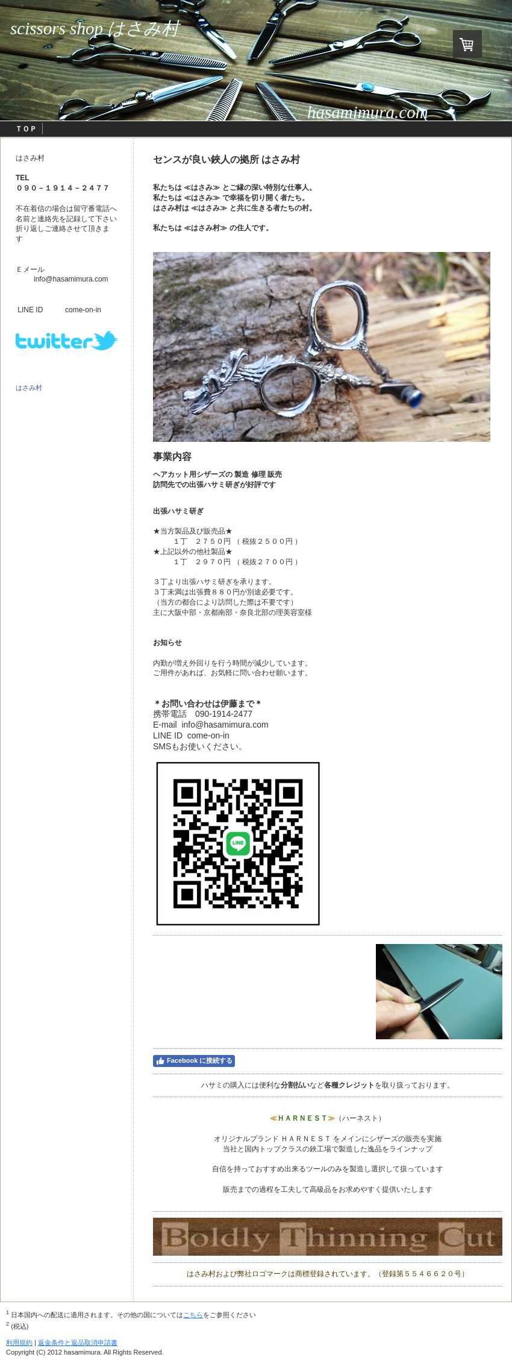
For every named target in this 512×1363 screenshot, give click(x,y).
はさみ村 (29, 387)
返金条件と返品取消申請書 (77, 1342)
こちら (193, 1314)
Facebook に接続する (194, 1061)
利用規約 (19, 1342)
